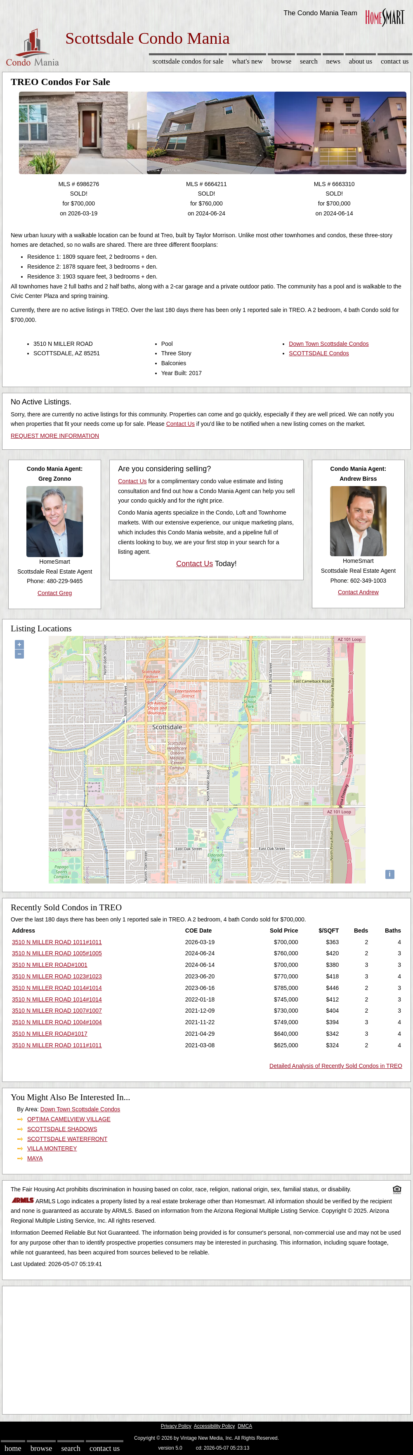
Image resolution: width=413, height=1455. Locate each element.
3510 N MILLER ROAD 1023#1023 (57, 976)
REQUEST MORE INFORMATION (55, 435)
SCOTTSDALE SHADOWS (62, 1129)
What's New (247, 61)
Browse (281, 61)
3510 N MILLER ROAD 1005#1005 (57, 953)
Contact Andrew (358, 592)
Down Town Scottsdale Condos (329, 343)
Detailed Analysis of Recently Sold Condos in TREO (335, 1066)
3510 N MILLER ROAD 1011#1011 (57, 942)
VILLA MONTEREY (52, 1148)
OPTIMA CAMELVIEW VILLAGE (69, 1119)
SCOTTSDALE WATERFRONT (67, 1139)
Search (309, 61)
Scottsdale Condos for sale (188, 61)
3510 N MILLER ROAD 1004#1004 (57, 1022)
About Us (360, 61)
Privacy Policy (176, 1426)
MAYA (35, 1158)
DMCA (245, 1426)
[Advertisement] (206, 1348)
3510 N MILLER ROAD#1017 (49, 1033)
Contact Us (395, 61)
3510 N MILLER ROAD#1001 (49, 964)
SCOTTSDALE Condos (319, 353)
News (333, 61)
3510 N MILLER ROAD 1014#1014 (57, 988)
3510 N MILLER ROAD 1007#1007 (57, 1010)
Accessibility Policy (214, 1426)
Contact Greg (55, 593)
